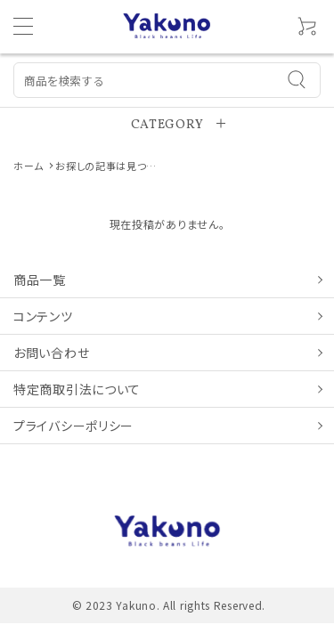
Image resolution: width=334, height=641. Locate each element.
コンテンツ (43, 316)
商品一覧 (39, 279)
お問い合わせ (51, 352)
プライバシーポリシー (73, 425)
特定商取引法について (77, 389)
